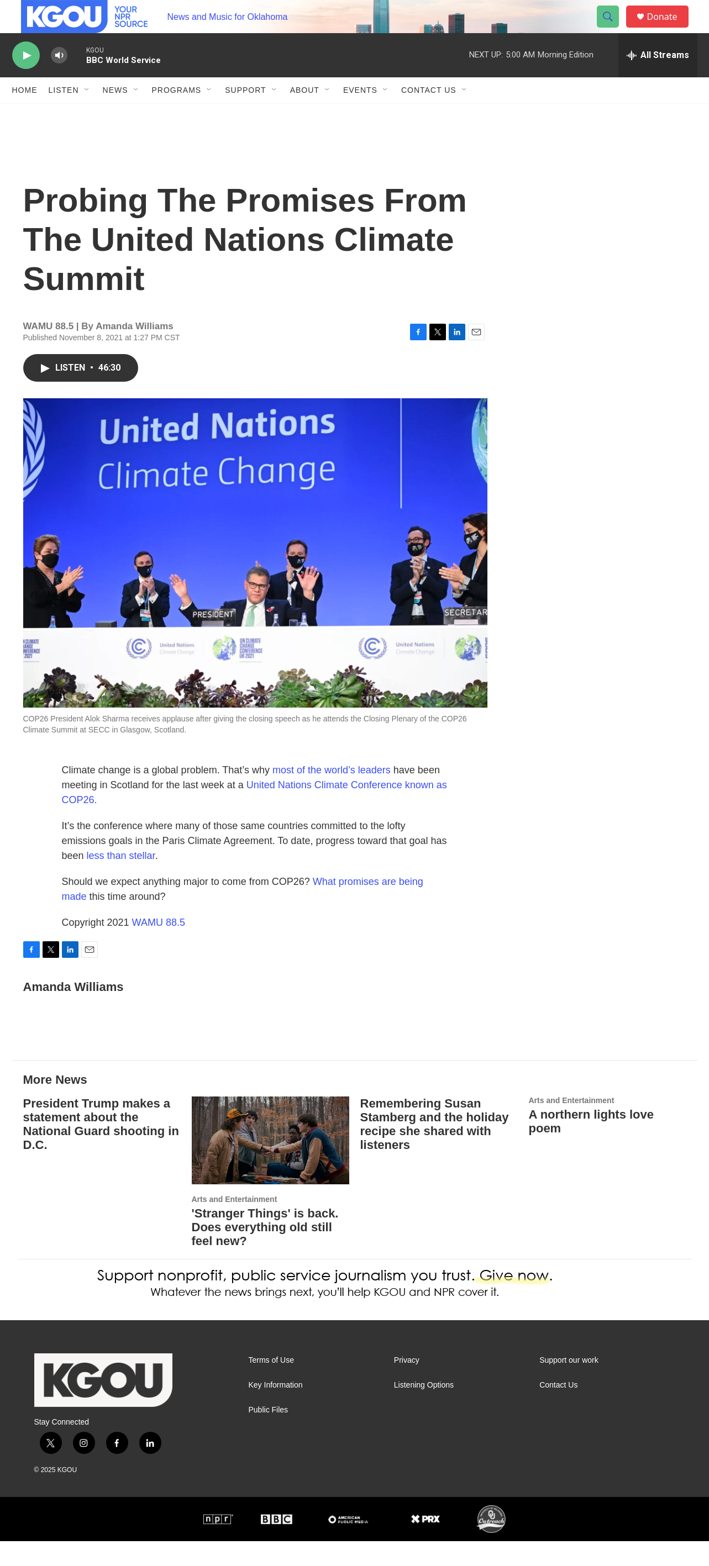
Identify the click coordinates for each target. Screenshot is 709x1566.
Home (25, 114)
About (304, 114)
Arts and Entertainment (234, 1224)
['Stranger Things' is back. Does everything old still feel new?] (270, 1165)
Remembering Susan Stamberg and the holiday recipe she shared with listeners (434, 1149)
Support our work (568, 1385)
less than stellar (119, 880)
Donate (669, 29)
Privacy (406, 1385)
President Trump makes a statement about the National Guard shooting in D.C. (101, 1149)
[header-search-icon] (613, 29)
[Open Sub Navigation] (87, 114)
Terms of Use (271, 1385)
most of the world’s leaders (331, 794)
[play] (26, 80)
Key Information (276, 1410)
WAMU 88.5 (158, 947)
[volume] (59, 80)
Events (360, 114)
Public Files (268, 1435)
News (115, 114)
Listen (64, 114)
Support (245, 114)
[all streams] (657, 80)
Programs (177, 114)
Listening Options (424, 1410)
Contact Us (428, 114)
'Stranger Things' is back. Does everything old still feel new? (265, 1252)
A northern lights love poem (591, 1146)
